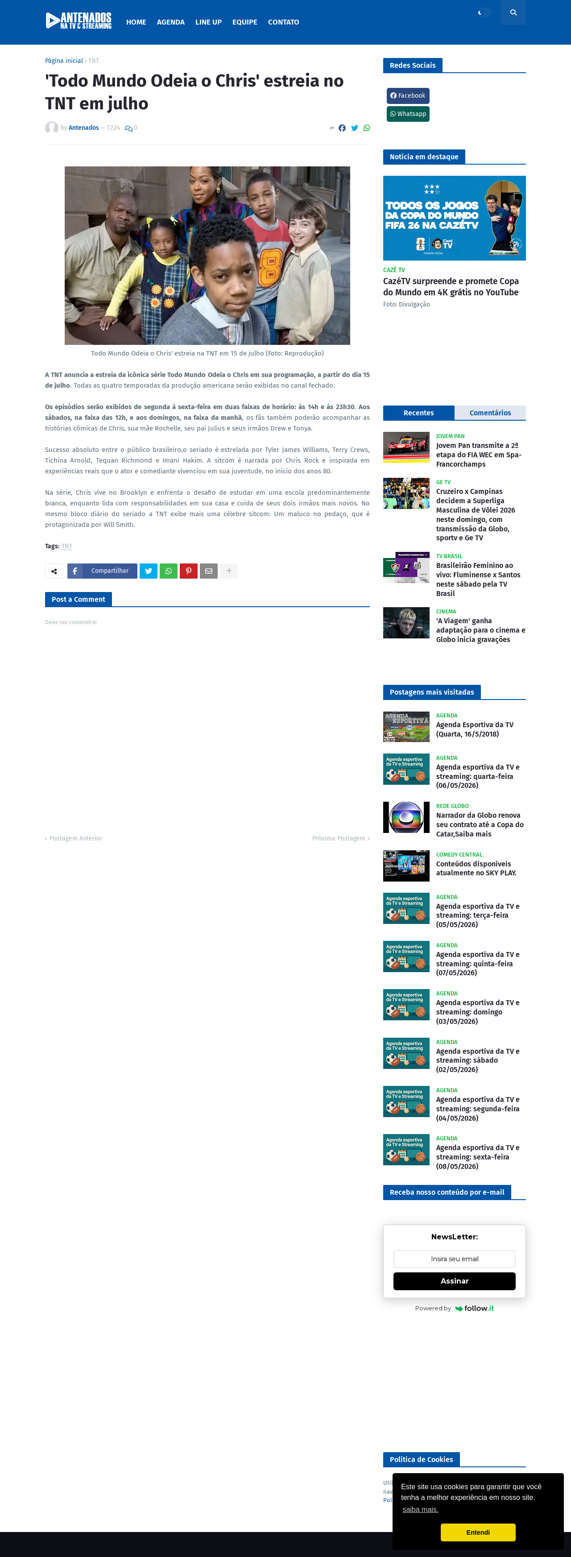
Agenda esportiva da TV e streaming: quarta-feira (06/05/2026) (478, 776)
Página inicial (64, 61)
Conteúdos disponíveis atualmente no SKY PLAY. (476, 869)
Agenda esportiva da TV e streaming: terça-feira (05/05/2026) (478, 915)
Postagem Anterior (76, 838)
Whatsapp (408, 114)
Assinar (455, 1281)
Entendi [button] (478, 1532)
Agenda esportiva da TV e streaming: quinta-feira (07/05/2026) (478, 963)
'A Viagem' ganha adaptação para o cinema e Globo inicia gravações (480, 630)
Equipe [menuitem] (244, 22)
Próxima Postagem (338, 838)
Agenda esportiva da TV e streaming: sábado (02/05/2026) (478, 1060)
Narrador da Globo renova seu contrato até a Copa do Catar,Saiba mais (480, 824)
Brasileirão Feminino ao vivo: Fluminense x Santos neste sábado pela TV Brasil (478, 579)
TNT (93, 61)
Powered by (454, 1308)
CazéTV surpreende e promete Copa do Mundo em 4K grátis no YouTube (451, 287)
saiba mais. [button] (420, 1509)
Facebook (407, 95)
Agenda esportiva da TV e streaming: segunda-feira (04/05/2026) (478, 1108)
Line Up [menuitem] (208, 22)
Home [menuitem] (136, 22)
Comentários (490, 413)
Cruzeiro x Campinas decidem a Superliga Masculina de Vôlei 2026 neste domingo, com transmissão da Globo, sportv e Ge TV (475, 514)
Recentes (419, 413)
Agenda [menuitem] (171, 22)
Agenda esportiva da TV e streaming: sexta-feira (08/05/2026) (478, 1157)
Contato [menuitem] (283, 22)
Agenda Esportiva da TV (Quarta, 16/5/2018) (474, 729)
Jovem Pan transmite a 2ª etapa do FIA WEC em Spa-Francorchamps (479, 454)
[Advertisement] (454, 1383)
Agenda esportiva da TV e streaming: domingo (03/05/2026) (478, 1012)
